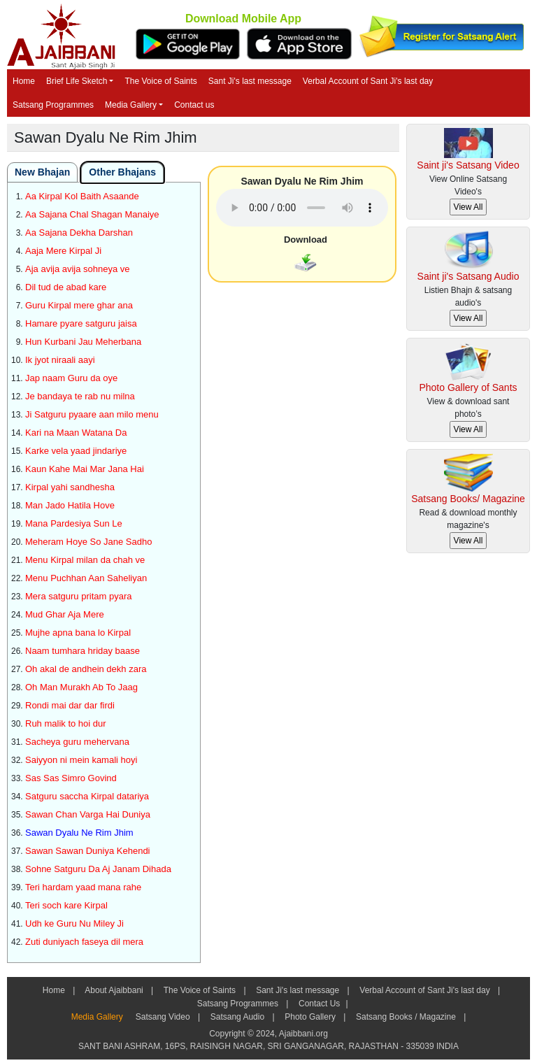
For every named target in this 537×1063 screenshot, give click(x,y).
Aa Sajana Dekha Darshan (79, 232)
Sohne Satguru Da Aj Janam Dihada (98, 869)
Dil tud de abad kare (65, 287)
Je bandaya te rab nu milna (80, 396)
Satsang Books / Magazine (406, 1017)
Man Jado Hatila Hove (70, 505)
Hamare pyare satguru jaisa (81, 323)
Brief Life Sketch (76, 81)
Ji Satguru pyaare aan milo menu (92, 414)
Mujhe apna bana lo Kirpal (78, 632)
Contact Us (318, 1003)
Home (24, 81)
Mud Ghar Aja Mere (64, 614)
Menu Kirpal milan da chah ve (85, 560)
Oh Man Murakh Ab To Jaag (81, 687)
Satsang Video (162, 1017)
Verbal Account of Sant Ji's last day (368, 81)
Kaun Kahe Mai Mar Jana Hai (84, 469)
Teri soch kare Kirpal (66, 905)
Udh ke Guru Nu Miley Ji (74, 923)
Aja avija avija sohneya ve (77, 269)
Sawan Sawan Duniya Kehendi (87, 851)
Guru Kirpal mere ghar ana (79, 305)
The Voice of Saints (160, 81)
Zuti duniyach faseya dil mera (84, 941)
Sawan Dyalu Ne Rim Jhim (79, 832)
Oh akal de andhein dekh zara (85, 669)
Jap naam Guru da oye (71, 378)
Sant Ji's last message (250, 81)
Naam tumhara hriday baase (82, 650)
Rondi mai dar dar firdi (70, 705)
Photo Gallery (310, 1017)
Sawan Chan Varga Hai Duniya (87, 814)
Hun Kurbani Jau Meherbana (83, 341)
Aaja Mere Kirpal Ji (63, 250)
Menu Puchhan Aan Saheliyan (86, 578)
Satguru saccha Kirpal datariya (87, 796)
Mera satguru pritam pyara (78, 596)
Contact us (194, 105)
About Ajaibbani (114, 990)
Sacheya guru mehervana (77, 741)
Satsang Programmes (53, 105)
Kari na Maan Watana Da (76, 432)
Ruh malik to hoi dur (65, 723)
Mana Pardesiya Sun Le (73, 523)
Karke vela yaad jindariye (76, 450)
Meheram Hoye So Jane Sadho (88, 541)
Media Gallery (131, 105)
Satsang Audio (237, 1017)
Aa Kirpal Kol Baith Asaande (82, 196)
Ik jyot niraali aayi (60, 360)
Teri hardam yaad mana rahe (83, 887)
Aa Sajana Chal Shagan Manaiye (92, 214)
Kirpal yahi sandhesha (70, 487)
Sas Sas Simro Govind (71, 778)
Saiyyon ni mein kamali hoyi (81, 760)
